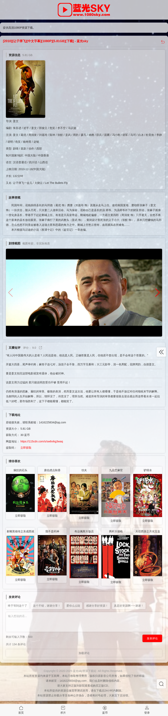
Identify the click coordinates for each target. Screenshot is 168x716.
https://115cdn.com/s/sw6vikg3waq (41, 441)
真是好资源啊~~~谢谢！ (129, 605)
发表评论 (152, 638)
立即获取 (25, 447)
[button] (157, 292)
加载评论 (84, 653)
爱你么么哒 (73, 605)
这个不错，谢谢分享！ (47, 605)
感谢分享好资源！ (97, 605)
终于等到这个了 (17, 605)
